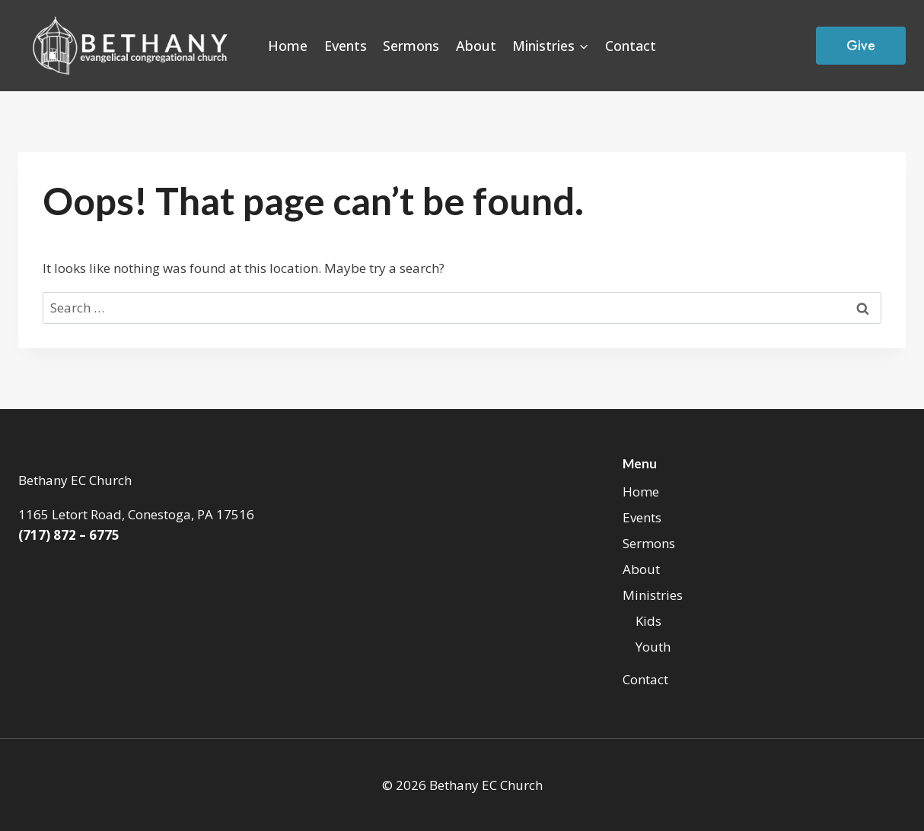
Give (860, 46)
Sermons (411, 45)
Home (287, 45)
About (476, 45)
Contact (630, 45)
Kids (648, 621)
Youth (653, 646)
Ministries (653, 595)
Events (345, 45)
